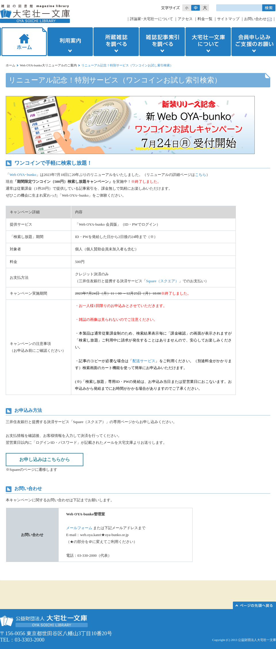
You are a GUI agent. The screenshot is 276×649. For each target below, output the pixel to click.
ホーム (23, 41)
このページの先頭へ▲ (254, 605)
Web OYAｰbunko (22, 174)
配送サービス (144, 361)
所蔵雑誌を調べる (116, 41)
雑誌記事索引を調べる (162, 41)
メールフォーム (79, 528)
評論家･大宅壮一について (151, 19)
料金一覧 (205, 19)
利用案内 (70, 41)
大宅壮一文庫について (208, 41)
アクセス (185, 19)
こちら (200, 174)
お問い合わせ (255, 19)
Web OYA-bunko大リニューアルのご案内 (48, 65)
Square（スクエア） (162, 281)
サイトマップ (228, 19)
